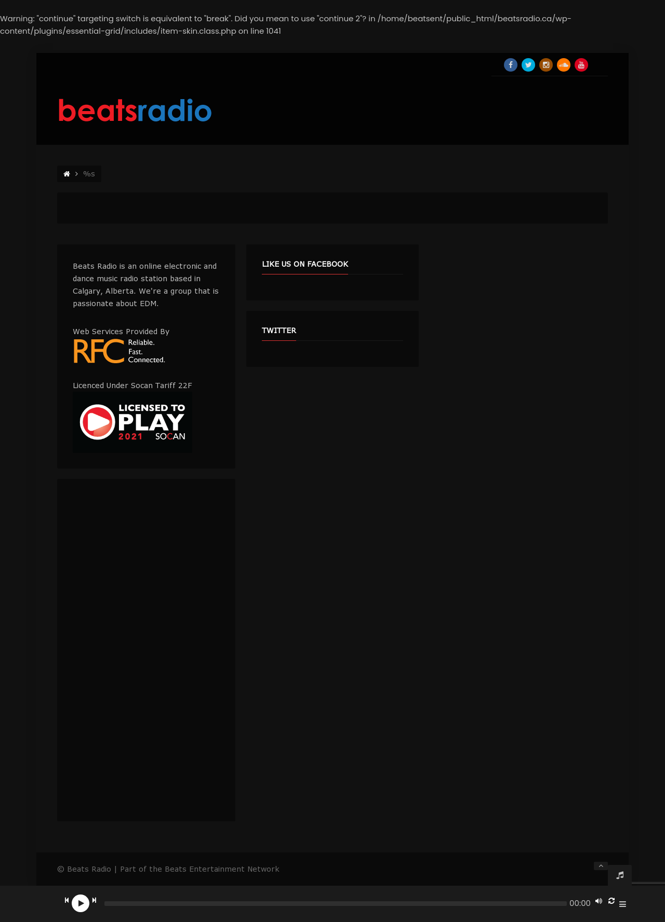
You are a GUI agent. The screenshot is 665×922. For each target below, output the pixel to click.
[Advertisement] (146, 650)
